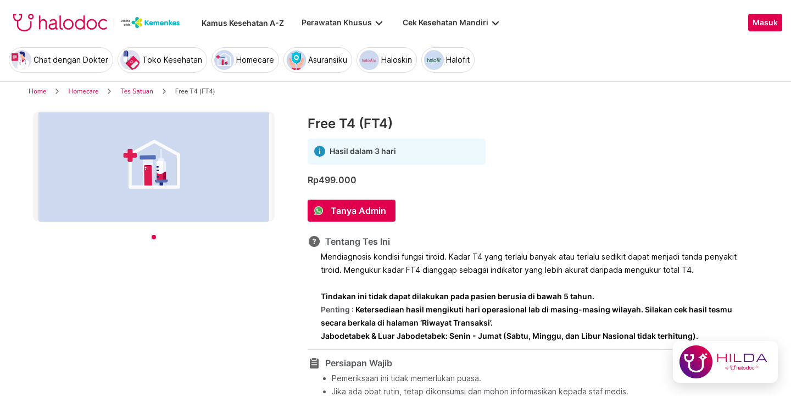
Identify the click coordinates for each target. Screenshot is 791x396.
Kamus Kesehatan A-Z (243, 23)
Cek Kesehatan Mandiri (452, 22)
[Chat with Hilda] (725, 362)
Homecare (83, 91)
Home (37, 91)
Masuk (765, 22)
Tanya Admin (358, 211)
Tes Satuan (136, 91)
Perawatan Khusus (343, 22)
